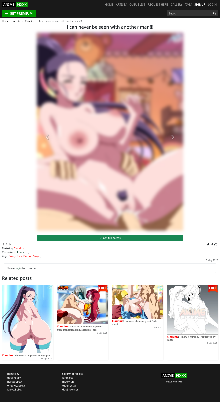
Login (212, 4)
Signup (199, 4)
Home (109, 4)
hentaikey (13, 374)
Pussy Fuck (15, 256)
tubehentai (69, 385)
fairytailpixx (14, 389)
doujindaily (14, 377)
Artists (121, 4)
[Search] (214, 13)
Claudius (7, 355)
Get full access (110, 238)
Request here (158, 4)
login (18, 268)
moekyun (68, 381)
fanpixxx (67, 377)
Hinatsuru (22, 252)
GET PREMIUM (19, 13)
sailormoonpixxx (72, 374)
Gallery (176, 4)
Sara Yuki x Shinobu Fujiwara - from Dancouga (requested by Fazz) (80, 328)
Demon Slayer (31, 256)
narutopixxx (14, 381)
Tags (188, 4)
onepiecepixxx (16, 385)
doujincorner (70, 389)
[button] (48, 137)
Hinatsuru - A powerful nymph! (32, 355)
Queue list (137, 4)
